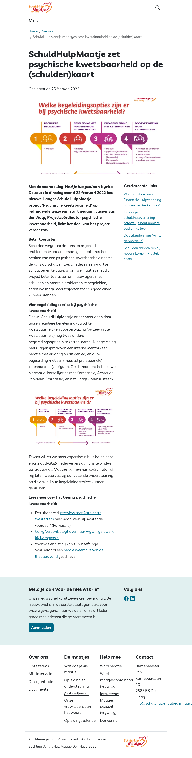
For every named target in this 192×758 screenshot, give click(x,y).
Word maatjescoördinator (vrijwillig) (116, 679)
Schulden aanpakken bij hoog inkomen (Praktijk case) (142, 253)
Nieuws (47, 31)
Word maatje (111, 666)
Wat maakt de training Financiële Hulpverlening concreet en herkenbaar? (142, 199)
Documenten (40, 689)
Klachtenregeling (41, 739)
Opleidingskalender (80, 720)
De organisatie (41, 681)
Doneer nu (109, 720)
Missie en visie (40, 673)
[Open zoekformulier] (157, 7)
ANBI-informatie (93, 739)
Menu (34, 20)
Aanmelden (41, 627)
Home (33, 31)
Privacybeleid (68, 739)
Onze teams (39, 666)
